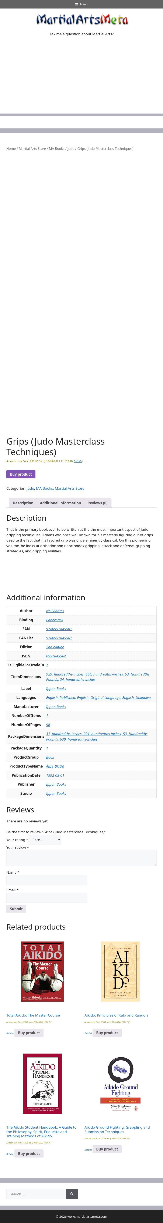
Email (12, 889)
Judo (70, 148)
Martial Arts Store (32, 148)
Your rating (17, 839)
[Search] (72, 1194)
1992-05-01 (55, 775)
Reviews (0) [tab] (97, 503)
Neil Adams (55, 610)
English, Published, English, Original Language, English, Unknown (98, 697)
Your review (17, 847)
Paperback (54, 619)
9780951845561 (59, 628)
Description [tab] (23, 503)
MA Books (57, 148)
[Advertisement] (81, 84)
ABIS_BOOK (55, 766)
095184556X (56, 656)
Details (78, 461)
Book (50, 757)
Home (11, 148)
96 (48, 724)
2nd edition (55, 646)
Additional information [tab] (60, 503)
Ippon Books (56, 688)
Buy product (21, 474)
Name (13, 872)
